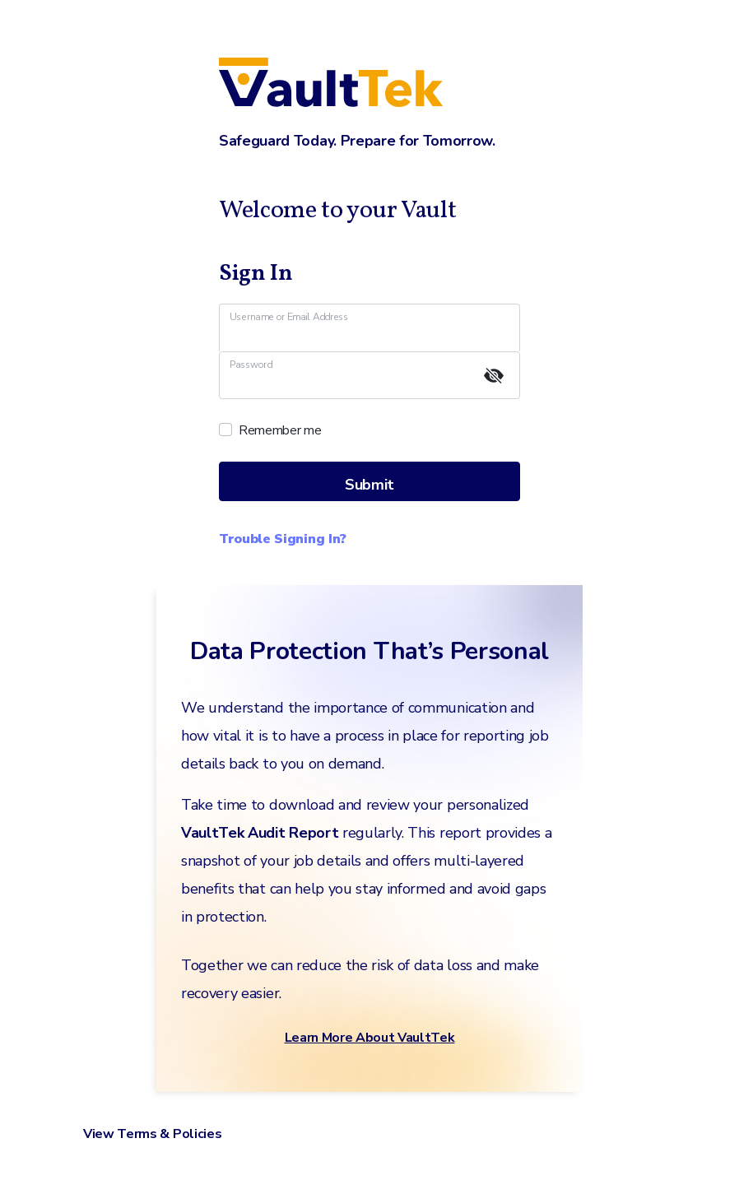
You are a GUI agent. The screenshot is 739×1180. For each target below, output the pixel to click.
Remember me (280, 430)
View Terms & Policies (152, 1134)
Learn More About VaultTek (370, 1038)
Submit (369, 485)
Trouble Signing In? (282, 539)
